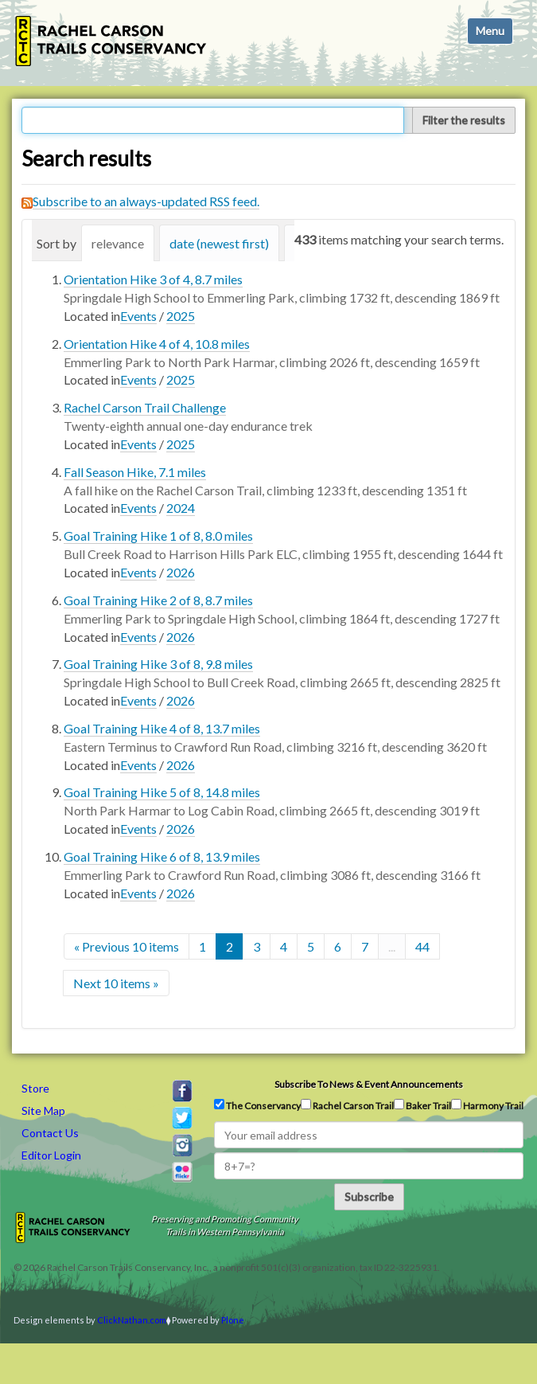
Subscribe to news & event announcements (368, 1084)
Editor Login (51, 1155)
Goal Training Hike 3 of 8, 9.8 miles (158, 663)
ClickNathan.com (131, 1320)
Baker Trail (422, 1105)
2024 (180, 507)
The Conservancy (257, 1105)
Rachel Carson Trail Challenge (145, 407)
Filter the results (463, 120)
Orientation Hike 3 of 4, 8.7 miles (153, 279)
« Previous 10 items (126, 946)
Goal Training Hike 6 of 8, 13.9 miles (162, 856)
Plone (232, 1320)
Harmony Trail (487, 1105)
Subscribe (369, 1196)
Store (35, 1088)
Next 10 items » (116, 983)
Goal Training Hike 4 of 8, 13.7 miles (162, 728)
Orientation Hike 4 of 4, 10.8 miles (157, 343)
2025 (180, 315)
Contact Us (50, 1133)
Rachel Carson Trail (347, 1105)
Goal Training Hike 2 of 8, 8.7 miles (158, 600)
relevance (117, 243)
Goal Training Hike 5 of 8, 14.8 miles (162, 792)
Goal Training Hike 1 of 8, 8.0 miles (158, 535)
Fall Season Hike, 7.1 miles (135, 471)
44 (422, 946)
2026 (180, 572)
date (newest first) (219, 243)
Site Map (43, 1110)
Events (138, 315)
